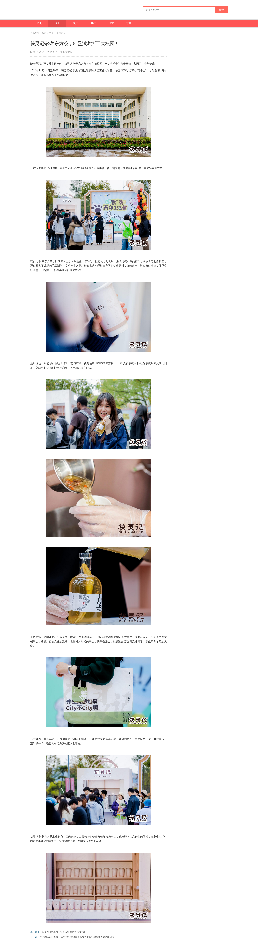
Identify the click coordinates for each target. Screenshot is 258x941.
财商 (93, 23)
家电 (129, 23)
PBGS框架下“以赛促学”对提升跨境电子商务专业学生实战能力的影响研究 (76, 937)
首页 (39, 23)
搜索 (221, 10)
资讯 (57, 23)
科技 (75, 23)
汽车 (111, 23)
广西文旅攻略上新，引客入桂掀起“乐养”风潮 (62, 931)
